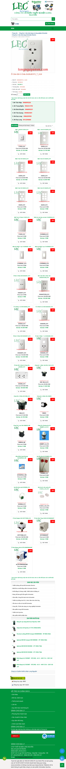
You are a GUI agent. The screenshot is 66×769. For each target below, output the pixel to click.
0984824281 (28, 113)
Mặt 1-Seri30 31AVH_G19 (21, 129)
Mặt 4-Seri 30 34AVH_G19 (44, 158)
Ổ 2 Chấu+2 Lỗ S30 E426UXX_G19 (44, 306)
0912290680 (27, 120)
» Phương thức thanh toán (19, 714)
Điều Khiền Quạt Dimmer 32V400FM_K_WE (22, 457)
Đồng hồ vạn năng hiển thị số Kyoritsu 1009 (28, 621)
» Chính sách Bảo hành (18, 724)
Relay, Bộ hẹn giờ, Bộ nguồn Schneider (23, 594)
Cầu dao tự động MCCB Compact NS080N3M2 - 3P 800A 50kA (34, 634)
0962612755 (29, 106)
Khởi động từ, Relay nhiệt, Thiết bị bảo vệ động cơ (26, 591)
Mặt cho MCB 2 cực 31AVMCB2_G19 (44, 246)
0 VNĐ (17, 24)
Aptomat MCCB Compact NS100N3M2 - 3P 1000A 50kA (32, 640)
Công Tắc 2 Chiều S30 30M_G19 (22, 396)
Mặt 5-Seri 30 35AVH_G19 (21, 188)
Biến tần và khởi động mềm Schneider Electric (25, 588)
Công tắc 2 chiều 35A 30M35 (44, 396)
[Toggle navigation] (52, 28)
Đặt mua (26, 94)
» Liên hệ (14, 704)
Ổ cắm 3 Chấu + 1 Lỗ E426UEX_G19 (44, 336)
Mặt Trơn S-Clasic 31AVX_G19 (22, 217)
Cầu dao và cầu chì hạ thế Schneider (22, 603)
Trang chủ (14, 33)
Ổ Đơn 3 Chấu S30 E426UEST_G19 (21, 336)
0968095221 (29, 109)
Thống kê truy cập (17, 678)
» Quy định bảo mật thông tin (20, 708)
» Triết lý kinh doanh (17, 701)
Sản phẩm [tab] (15, 125)
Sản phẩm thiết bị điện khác (20, 615)
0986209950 (27, 116)
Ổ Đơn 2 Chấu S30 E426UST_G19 (22, 275)
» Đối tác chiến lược (17, 698)
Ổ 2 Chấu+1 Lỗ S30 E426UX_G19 (22, 306)
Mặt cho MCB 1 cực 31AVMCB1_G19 (22, 246)
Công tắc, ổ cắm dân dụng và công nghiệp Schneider (27, 606)
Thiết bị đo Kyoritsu (18, 612)
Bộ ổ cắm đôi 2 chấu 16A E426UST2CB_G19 (44, 276)
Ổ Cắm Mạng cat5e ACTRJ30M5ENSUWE (21, 547)
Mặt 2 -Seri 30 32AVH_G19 (44, 129)
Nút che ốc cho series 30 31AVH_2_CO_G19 (44, 488)
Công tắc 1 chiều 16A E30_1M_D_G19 (44, 365)
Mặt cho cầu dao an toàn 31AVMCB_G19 (44, 217)
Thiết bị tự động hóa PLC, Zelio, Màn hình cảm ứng (26, 600)
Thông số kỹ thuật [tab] (24, 125)
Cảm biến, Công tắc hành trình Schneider (23, 597)
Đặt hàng (23, 154)
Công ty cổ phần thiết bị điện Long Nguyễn (24, 671)
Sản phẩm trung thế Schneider (21, 609)
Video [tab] (32, 125)
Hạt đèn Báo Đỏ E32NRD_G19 (44, 456)
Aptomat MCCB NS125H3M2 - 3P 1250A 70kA (29, 652)
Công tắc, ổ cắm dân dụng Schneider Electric (24, 35)
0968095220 (27, 102)
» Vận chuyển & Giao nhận (19, 717)
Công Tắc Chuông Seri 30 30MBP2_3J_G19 (44, 426)
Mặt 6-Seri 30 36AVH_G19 (44, 188)
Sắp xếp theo (49, 126)
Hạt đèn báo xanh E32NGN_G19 (22, 487)
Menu (12, 28)
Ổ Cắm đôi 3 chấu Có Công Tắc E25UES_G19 (22, 366)
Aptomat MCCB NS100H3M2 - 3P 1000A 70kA (29, 646)
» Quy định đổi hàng (17, 720)
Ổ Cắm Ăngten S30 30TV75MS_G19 (22, 518)
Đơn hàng (50, 23)
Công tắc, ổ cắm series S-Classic (21, 36)
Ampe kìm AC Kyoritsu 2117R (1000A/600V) (29, 628)
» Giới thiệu (14, 694)
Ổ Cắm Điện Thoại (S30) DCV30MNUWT (44, 518)
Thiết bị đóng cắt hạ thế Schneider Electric (24, 585)
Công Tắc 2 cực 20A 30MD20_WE (22, 425)
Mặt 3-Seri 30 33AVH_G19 (21, 158)
